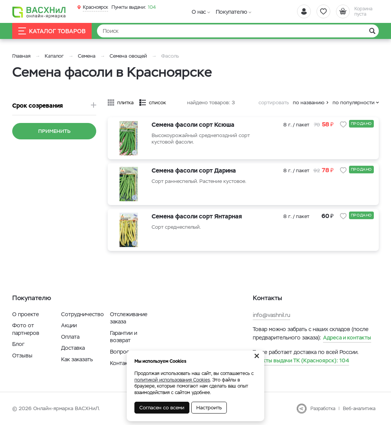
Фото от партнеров (25, 329)
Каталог (54, 56)
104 (133, 7)
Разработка (322, 408)
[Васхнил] (39, 12)
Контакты (122, 363)
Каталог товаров (52, 31)
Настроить (209, 407)
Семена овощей (128, 56)
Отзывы (22, 355)
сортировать (274, 102)
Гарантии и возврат (123, 337)
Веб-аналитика (359, 408)
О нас (199, 11)
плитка (125, 102)
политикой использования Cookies (172, 380)
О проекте (25, 314)
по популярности (354, 102)
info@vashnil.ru (271, 315)
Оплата (70, 336)
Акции (69, 325)
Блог (18, 344)
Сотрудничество (82, 314)
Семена (86, 56)
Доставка (73, 347)
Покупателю (231, 11)
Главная (21, 56)
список (157, 102)
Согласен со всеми (161, 407)
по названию (309, 102)
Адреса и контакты (347, 337)
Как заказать (77, 359)
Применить (54, 131)
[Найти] (238, 30)
